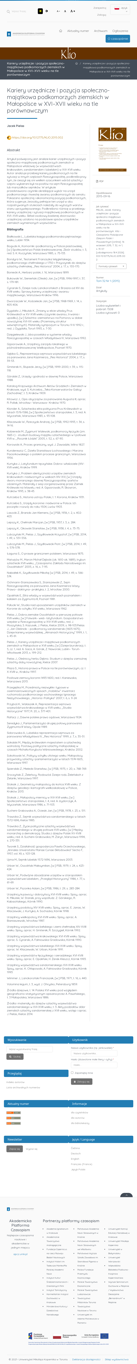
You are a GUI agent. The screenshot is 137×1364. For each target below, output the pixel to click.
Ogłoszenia (120, 31)
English (75, 1158)
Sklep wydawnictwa (116, 1359)
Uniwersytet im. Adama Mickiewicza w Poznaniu (88, 1318)
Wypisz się (31, 1148)
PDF (101, 181)
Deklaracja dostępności (86, 1359)
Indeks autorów (15, 1082)
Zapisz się (14, 1148)
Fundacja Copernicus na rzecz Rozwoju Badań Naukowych (57, 1253)
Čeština (75, 1148)
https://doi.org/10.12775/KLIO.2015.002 (37, 137)
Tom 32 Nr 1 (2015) (108, 281)
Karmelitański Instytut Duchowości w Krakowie (57, 1298)
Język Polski (78, 1169)
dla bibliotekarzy (80, 1123)
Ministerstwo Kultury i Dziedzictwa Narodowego (57, 1310)
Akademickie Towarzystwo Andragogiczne (54, 1241)
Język (121, 9)
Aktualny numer (78, 31)
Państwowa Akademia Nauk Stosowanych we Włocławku (88, 1245)
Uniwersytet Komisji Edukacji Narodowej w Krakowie (119, 1232)
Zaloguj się (83, 1081)
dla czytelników (79, 1112)
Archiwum (100, 31)
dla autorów (78, 1117)
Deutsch (76, 1153)
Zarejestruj (99, 7)
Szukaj (17, 1056)
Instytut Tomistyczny (57, 1290)
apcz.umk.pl (20, 1254)
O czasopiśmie (118, 38)
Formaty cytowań (108, 266)
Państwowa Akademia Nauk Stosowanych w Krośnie (88, 1232)
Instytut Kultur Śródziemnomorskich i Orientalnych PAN (57, 1281)
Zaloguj (101, 14)
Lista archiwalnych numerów (23, 1087)
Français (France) (81, 1164)
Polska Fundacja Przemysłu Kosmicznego (85, 1273)
